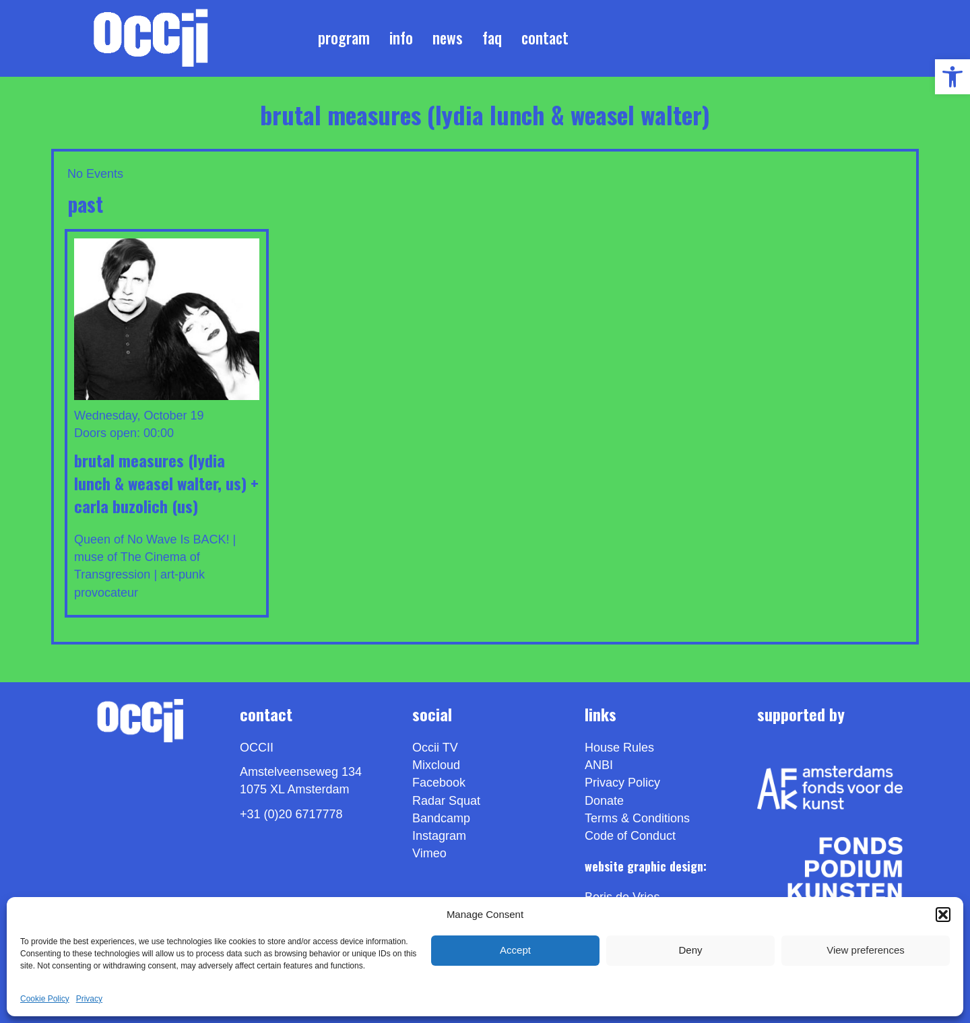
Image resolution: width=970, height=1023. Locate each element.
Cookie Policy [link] (44, 998)
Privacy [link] (89, 998)
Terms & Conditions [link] (637, 818)
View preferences (866, 950)
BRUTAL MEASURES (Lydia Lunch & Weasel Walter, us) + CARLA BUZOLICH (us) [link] (166, 482)
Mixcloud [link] (436, 765)
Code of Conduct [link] (630, 836)
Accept (515, 950)
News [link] (447, 37)
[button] (943, 914)
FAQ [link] (492, 37)
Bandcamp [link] (441, 818)
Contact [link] (545, 37)
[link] (952, 76)
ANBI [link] (599, 765)
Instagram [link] (439, 836)
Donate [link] (604, 800)
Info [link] (401, 37)
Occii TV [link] (435, 747)
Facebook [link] (438, 782)
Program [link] (344, 37)
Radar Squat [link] (446, 800)
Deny (690, 950)
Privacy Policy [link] (622, 782)
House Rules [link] (619, 747)
